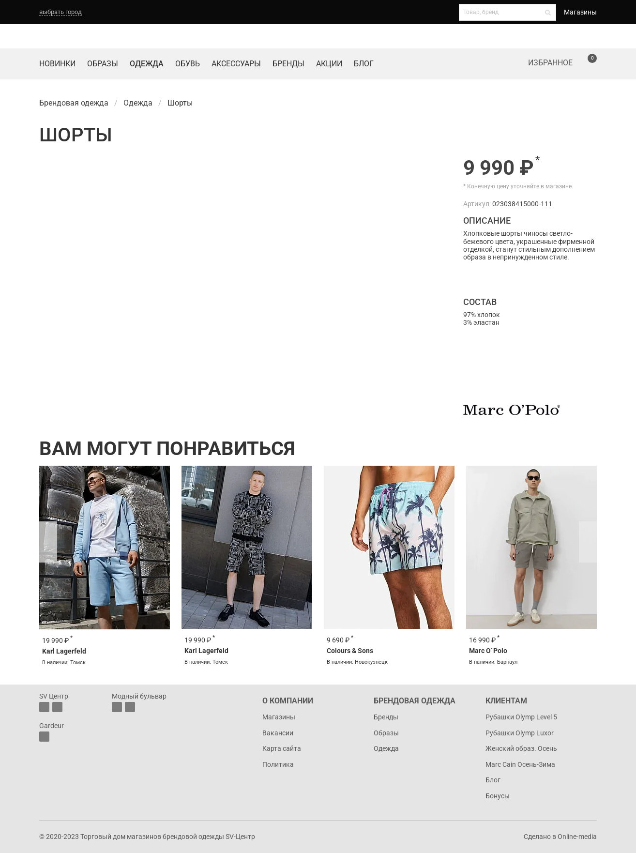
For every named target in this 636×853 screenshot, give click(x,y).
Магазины (580, 12)
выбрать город (60, 11)
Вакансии (277, 733)
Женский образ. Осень (521, 748)
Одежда (147, 63)
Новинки (57, 63)
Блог (364, 63)
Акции (329, 63)
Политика (278, 764)
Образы (102, 63)
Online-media (577, 836)
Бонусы (497, 796)
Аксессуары (236, 63)
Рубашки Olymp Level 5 (521, 717)
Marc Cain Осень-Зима (520, 764)
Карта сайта (281, 748)
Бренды (288, 63)
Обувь (187, 63)
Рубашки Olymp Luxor (519, 733)
